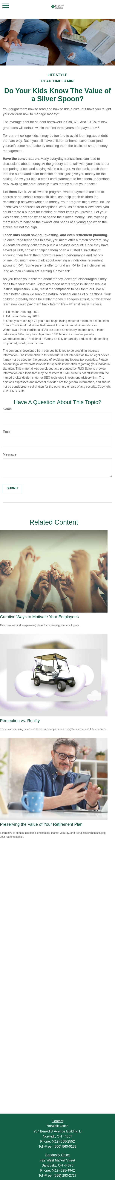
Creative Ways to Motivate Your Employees (39, 616)
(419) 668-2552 (63, 1141)
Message (9, 454)
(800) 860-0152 (64, 1146)
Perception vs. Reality (20, 720)
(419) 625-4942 (63, 1170)
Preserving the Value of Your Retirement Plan (41, 824)
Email (7, 432)
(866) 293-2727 (64, 1175)
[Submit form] (12, 488)
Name (7, 409)
